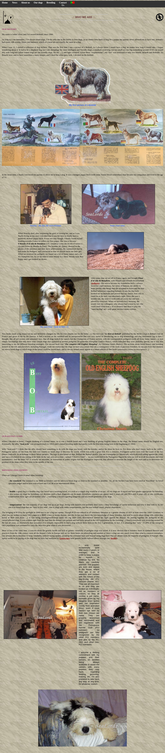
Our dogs (38, 2)
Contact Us (63, 3)
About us (25, 2)
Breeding (51, 2)
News (14, 2)
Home (5, 2)
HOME (82, 751)
